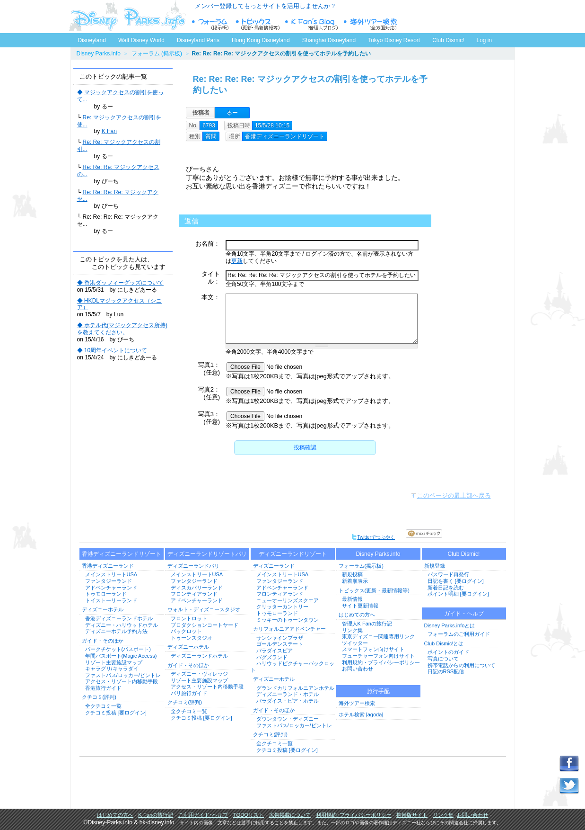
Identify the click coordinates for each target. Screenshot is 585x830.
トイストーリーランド (111, 600)
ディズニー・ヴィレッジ (199, 674)
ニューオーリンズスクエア (287, 600)
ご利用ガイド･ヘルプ (203, 815)
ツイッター (355, 643)
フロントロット (189, 618)
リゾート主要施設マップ (113, 662)
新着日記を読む (446, 587)
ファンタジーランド (108, 581)
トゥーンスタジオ (191, 638)
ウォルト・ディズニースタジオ (203, 609)
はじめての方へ (357, 614)
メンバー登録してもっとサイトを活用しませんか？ (265, 5)
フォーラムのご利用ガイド (459, 634)
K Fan (109, 131)
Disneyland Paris (198, 40)
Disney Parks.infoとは (449, 625)
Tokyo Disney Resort (394, 40)
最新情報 (352, 599)
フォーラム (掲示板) (156, 53)
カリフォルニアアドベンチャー (289, 629)
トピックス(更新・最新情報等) (374, 590)
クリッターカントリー (282, 606)
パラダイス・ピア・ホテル (287, 701)
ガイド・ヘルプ (464, 613)
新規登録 (434, 566)
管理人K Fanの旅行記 (367, 623)
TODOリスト (248, 815)
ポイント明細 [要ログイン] (458, 594)
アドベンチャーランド (111, 587)
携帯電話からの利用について (461, 665)
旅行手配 (378, 691)
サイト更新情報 (360, 605)
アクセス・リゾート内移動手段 (121, 681)
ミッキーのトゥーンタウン (287, 620)
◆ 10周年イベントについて (112, 350)
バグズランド (272, 657)
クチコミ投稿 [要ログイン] (116, 712)
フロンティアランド (194, 594)
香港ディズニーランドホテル (119, 618)
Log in (484, 40)
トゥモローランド (106, 594)
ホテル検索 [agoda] (361, 714)
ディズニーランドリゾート (293, 554)
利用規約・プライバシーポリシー (381, 662)
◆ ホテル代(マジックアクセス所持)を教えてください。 (122, 329)
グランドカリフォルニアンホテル (295, 688)
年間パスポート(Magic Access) (121, 656)
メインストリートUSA (111, 574)
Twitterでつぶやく (372, 537)
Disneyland (92, 40)
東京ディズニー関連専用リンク (378, 636)
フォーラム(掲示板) (361, 566)
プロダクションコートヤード (204, 625)
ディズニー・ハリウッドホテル (121, 625)
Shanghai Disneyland (329, 40)
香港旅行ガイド (103, 688)
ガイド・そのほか (102, 640)
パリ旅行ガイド (189, 693)
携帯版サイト (412, 815)
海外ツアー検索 (357, 703)
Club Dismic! (448, 40)
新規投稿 (352, 574)
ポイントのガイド (448, 652)
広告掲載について (290, 815)
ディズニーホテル (102, 609)
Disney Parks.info (99, 53)
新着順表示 (355, 581)
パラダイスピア (274, 650)
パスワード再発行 (448, 574)
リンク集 (352, 630)
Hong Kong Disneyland (261, 40)
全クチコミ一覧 (103, 706)
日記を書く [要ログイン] (456, 581)
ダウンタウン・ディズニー (287, 719)
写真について (443, 658)
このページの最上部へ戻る (454, 495)
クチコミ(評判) (99, 697)
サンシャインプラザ (279, 638)
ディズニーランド (274, 566)
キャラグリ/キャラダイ (112, 668)
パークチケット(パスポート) (118, 649)
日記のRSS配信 (446, 671)
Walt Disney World (141, 38)
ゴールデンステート (279, 644)
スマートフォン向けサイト (373, 649)
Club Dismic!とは (444, 643)
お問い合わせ (357, 668)
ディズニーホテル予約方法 (116, 631)
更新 (237, 261)
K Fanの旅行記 (155, 815)
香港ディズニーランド (108, 566)
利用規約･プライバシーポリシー (354, 815)
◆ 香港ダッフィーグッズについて (120, 282)
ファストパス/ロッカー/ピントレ (123, 675)
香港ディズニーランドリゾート (121, 554)
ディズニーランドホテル (199, 656)
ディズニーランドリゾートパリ (207, 554)
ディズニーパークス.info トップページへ (127, 16)
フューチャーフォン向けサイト (378, 656)
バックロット (186, 631)
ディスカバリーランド (197, 587)
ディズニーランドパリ (193, 566)
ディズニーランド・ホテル (287, 694)
